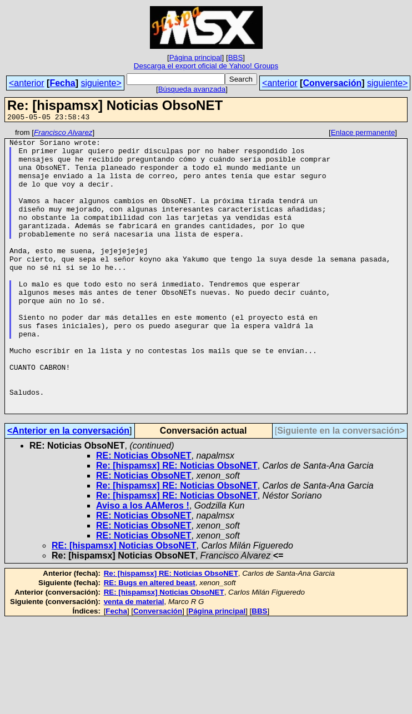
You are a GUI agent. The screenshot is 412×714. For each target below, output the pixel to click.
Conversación (332, 83)
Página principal (195, 57)
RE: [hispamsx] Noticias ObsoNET (124, 602)
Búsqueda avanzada (192, 89)
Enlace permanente (363, 134)
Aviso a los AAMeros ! (142, 562)
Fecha (62, 83)
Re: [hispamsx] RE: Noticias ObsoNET (177, 522)
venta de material (134, 658)
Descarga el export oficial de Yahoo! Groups (206, 66)
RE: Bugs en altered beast (149, 639)
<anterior (26, 83)
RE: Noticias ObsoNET (144, 512)
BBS (235, 57)
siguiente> (101, 83)
